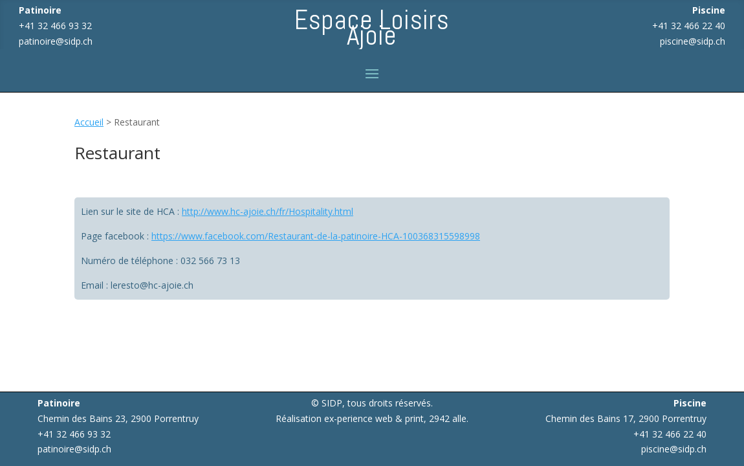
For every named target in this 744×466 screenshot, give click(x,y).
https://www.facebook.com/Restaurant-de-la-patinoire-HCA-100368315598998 (315, 236)
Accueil (89, 122)
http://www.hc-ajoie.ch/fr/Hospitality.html (267, 211)
